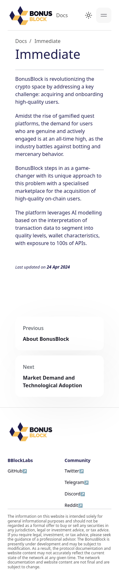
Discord (73, 494)
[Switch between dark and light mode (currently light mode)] (88, 15)
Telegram (74, 482)
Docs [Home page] (21, 41)
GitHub (15, 471)
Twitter (72, 471)
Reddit (71, 505)
